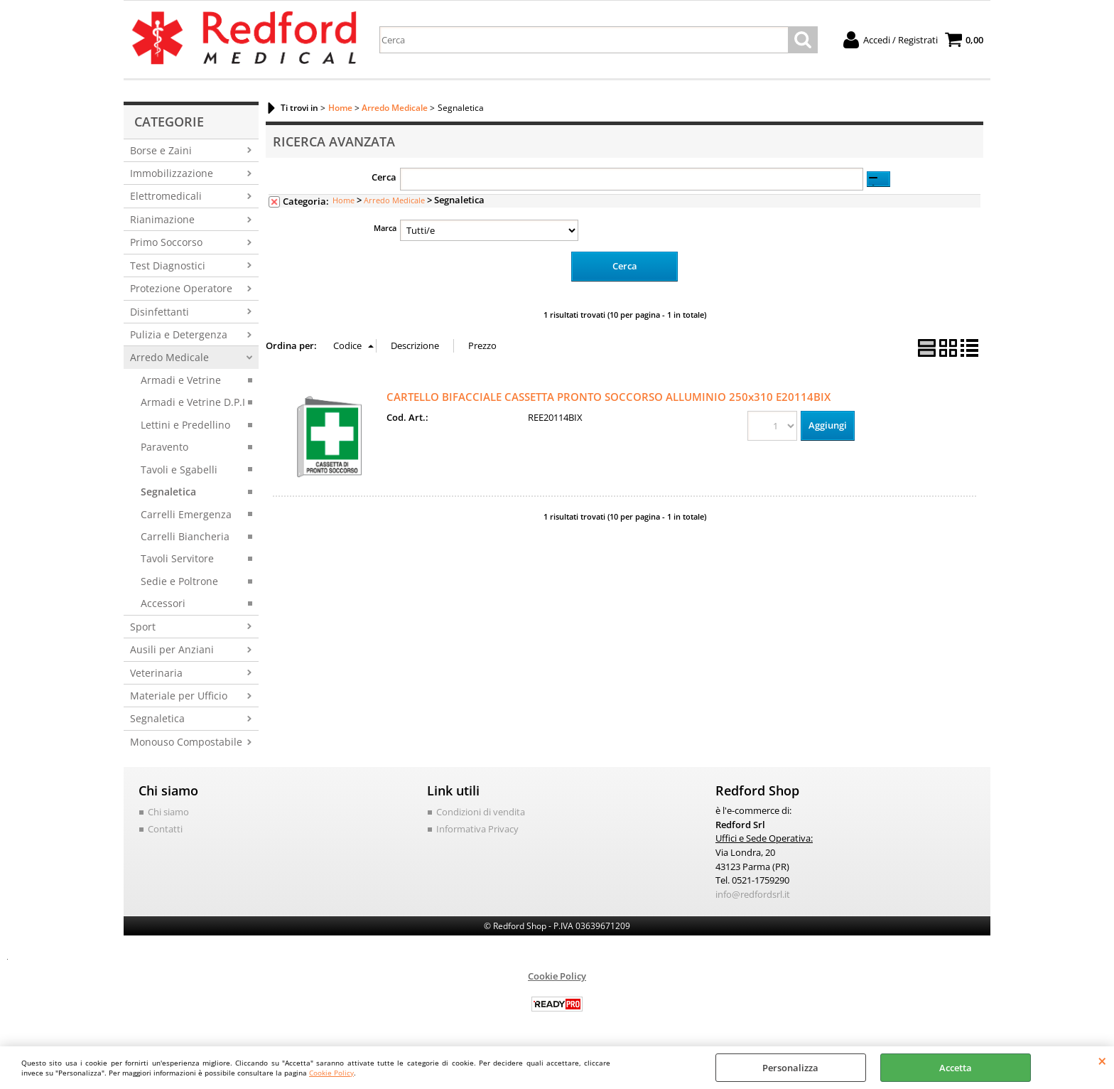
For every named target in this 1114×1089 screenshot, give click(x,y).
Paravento (164, 447)
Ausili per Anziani (172, 649)
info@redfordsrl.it (752, 893)
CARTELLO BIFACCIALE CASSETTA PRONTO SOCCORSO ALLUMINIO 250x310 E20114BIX (608, 397)
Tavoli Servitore (177, 558)
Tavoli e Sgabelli (179, 469)
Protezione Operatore (181, 288)
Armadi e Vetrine (181, 380)
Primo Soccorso (166, 242)
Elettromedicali (166, 196)
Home (343, 200)
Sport (143, 626)
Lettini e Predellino (185, 424)
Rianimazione (162, 219)
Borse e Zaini (161, 150)
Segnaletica (168, 491)
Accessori (163, 603)
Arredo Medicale (169, 357)
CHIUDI (1102, 1060)
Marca (385, 227)
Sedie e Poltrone (179, 581)
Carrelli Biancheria (185, 536)
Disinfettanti (159, 311)
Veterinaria (156, 673)
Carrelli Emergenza (186, 514)
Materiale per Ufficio (178, 695)
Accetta (955, 1067)
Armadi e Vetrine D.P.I (193, 402)
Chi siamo (168, 811)
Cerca (384, 177)
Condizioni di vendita (480, 811)
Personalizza (790, 1067)
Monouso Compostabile (186, 742)
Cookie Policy (331, 1073)
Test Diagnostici (167, 265)
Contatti (165, 828)
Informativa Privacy (477, 828)
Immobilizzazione (171, 173)
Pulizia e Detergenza (178, 334)
